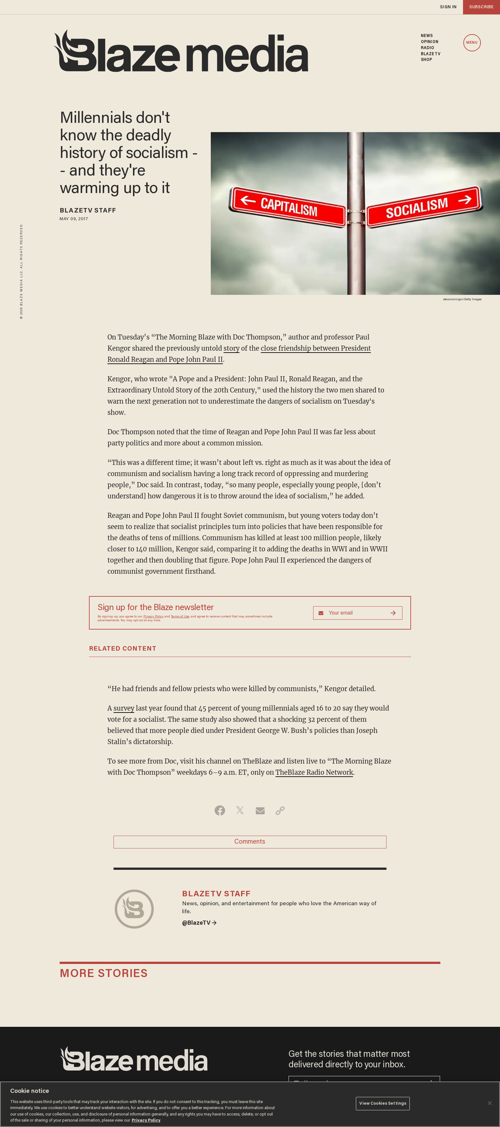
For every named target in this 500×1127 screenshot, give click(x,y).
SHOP (426, 60)
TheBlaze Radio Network (314, 772)
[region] (250, 1104)
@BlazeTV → (199, 923)
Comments (249, 842)
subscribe (481, 7)
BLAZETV (430, 54)
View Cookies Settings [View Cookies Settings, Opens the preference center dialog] (382, 1103)
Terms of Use (180, 616)
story (231, 348)
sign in (448, 7)
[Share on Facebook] (220, 810)
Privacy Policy (153, 616)
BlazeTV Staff (88, 211)
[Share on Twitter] (240, 810)
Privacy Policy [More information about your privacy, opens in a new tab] (146, 1120)
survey (124, 708)
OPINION (429, 42)
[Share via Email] (260, 810)
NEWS (427, 36)
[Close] (490, 1103)
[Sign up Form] (357, 613)
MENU (472, 43)
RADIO (428, 48)
